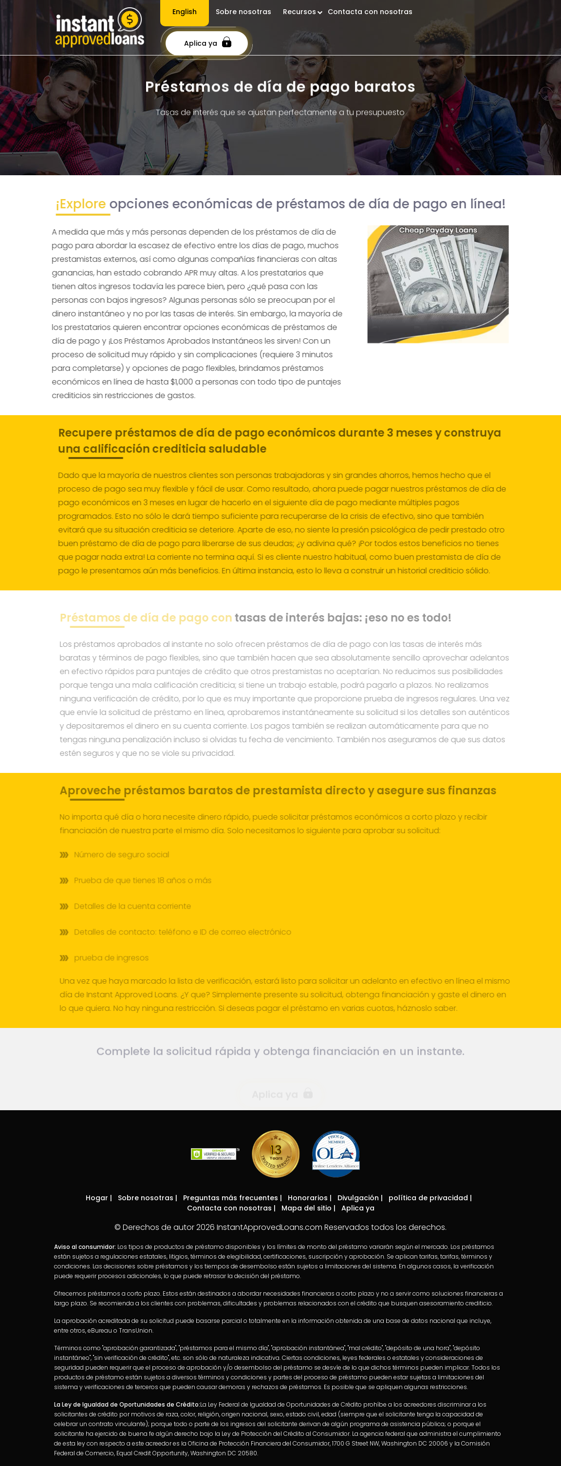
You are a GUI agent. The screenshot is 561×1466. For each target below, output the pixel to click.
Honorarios (308, 1198)
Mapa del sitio (306, 1208)
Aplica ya (207, 42)
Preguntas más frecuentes (230, 1198)
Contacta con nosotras (229, 1208)
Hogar (97, 1198)
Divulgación (358, 1198)
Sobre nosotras (145, 1198)
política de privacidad (428, 1198)
